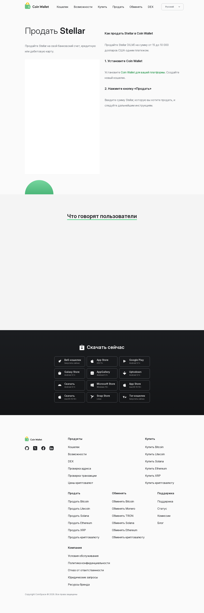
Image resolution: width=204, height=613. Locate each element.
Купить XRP (153, 475)
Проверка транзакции (82, 475)
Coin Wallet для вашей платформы (143, 72)
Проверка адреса (79, 468)
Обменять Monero (123, 508)
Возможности (83, 7)
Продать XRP (77, 530)
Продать (118, 7)
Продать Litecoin (79, 508)
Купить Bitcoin (154, 447)
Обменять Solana (123, 523)
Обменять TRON (122, 515)
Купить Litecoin (155, 454)
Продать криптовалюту (83, 537)
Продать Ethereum (80, 523)
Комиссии (163, 515)
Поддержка (165, 501)
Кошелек (62, 7)
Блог (160, 523)
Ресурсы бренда (79, 584)
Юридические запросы (83, 577)
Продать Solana (78, 515)
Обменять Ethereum (124, 530)
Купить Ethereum (156, 468)
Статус (162, 508)
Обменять (136, 7)
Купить (102, 7)
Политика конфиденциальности (89, 563)
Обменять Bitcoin (123, 501)
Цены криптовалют (80, 483)
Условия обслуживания (83, 556)
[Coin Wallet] (37, 6)
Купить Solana (154, 461)
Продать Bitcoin (78, 501)
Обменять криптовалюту (128, 537)
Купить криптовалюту (159, 483)
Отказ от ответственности (86, 570)
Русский (172, 7)
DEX (150, 7)
